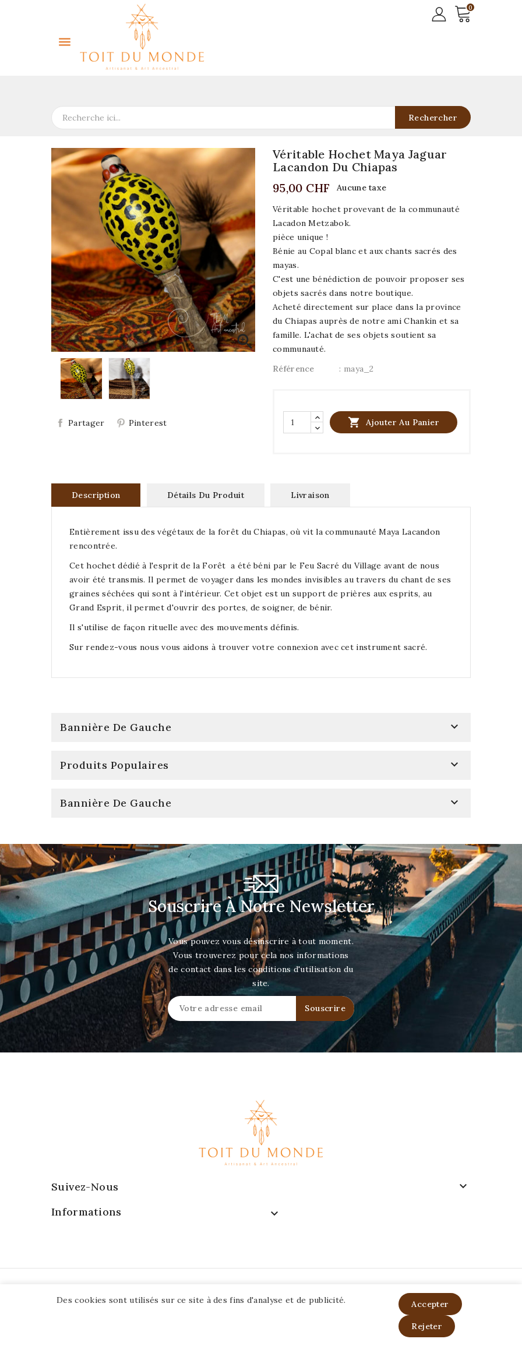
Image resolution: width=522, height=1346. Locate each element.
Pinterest (148, 423)
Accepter (430, 1304)
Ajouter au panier (393, 422)
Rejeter (426, 1326)
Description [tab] (96, 495)
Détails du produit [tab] (205, 495)
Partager (86, 423)
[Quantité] (297, 422)
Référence (294, 368)
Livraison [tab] (310, 495)
